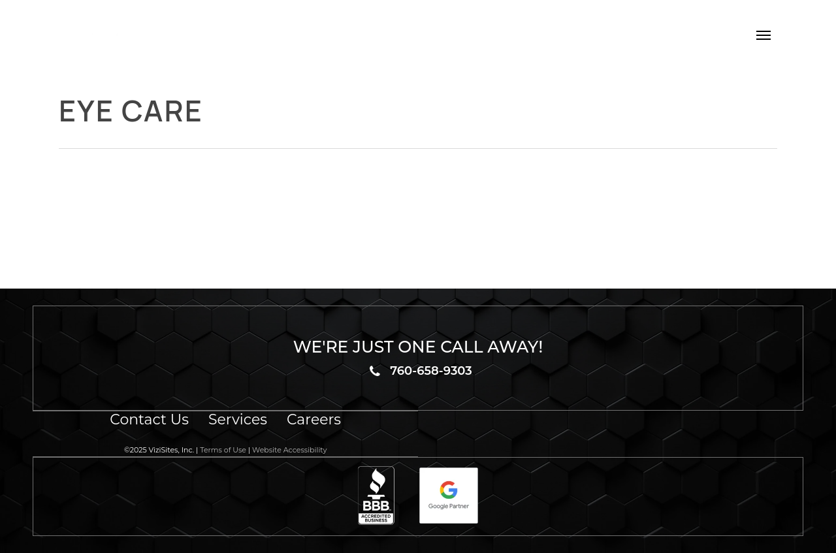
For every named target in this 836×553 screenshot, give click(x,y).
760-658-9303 (431, 371)
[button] (763, 34)
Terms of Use (223, 449)
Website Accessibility (289, 449)
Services (237, 419)
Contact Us (149, 419)
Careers (314, 419)
